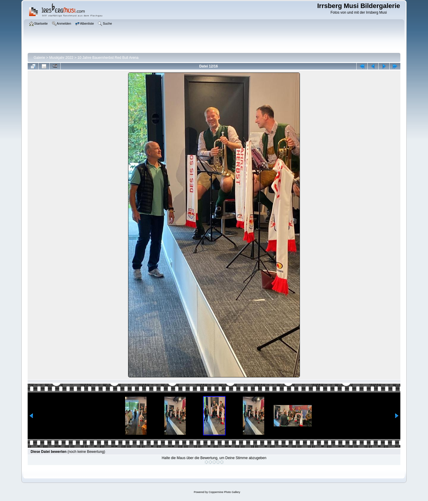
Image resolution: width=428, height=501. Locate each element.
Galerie (39, 58)
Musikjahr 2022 (61, 58)
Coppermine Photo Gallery (224, 492)
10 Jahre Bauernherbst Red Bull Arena (107, 58)
